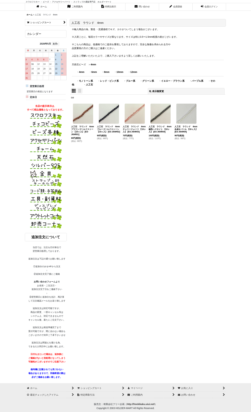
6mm (94, 72)
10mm (119, 72)
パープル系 (197, 81)
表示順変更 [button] (156, 91)
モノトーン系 (86, 81)
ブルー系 (130, 81)
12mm (133, 72)
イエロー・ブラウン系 (173, 81)
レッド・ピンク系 (109, 81)
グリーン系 (148, 81)
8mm (107, 72)
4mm (93, 64)
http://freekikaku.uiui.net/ (141, 404)
